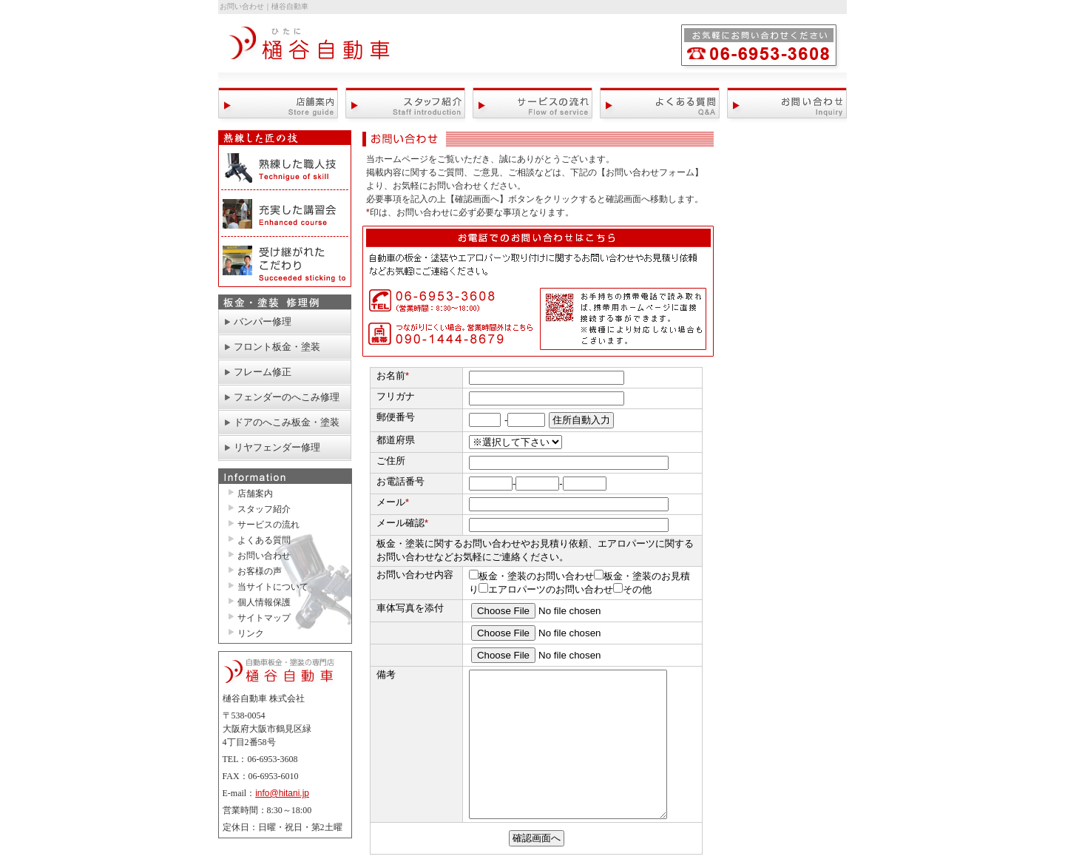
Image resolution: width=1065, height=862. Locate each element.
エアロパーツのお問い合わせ (546, 589)
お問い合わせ (787, 104)
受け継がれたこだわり (284, 262)
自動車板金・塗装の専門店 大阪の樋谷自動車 (310, 49)
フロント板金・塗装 (277, 346)
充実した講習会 (284, 214)
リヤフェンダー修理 (277, 447)
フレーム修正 (262, 371)
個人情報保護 (264, 602)
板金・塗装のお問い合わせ (531, 576)
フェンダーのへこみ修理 (286, 397)
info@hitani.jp (282, 793)
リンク (250, 633)
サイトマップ (264, 618)
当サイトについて (272, 587)
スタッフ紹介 (405, 104)
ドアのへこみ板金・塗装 (286, 422)
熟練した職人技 (284, 168)
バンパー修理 (262, 321)
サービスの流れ (532, 104)
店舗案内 (278, 104)
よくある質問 (660, 104)
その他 (632, 589)
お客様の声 (259, 571)
